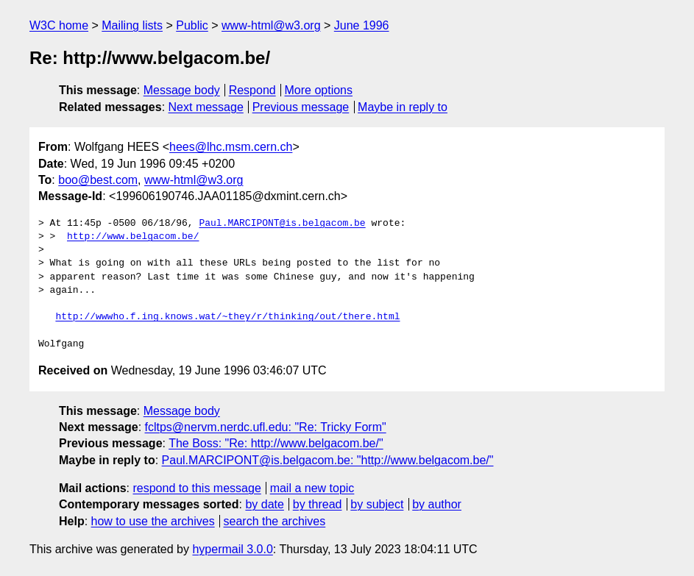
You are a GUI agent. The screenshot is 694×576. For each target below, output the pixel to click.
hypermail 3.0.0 (232, 549)
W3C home (58, 25)
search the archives (275, 521)
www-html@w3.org (271, 25)
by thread (317, 504)
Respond (252, 90)
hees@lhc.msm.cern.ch (230, 147)
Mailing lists (132, 25)
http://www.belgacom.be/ (133, 236)
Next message (206, 107)
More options (319, 90)
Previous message (301, 107)
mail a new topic (312, 488)
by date (264, 504)
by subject (376, 504)
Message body (182, 90)
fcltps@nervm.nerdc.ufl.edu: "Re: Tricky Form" (265, 427)
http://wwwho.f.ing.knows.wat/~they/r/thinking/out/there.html (227, 317)
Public (192, 25)
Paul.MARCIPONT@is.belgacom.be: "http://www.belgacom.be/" (328, 460)
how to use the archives (153, 521)
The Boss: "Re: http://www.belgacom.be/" (276, 443)
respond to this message (196, 488)
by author (436, 504)
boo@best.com (98, 180)
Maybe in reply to (402, 107)
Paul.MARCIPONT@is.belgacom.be (282, 223)
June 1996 (361, 25)
